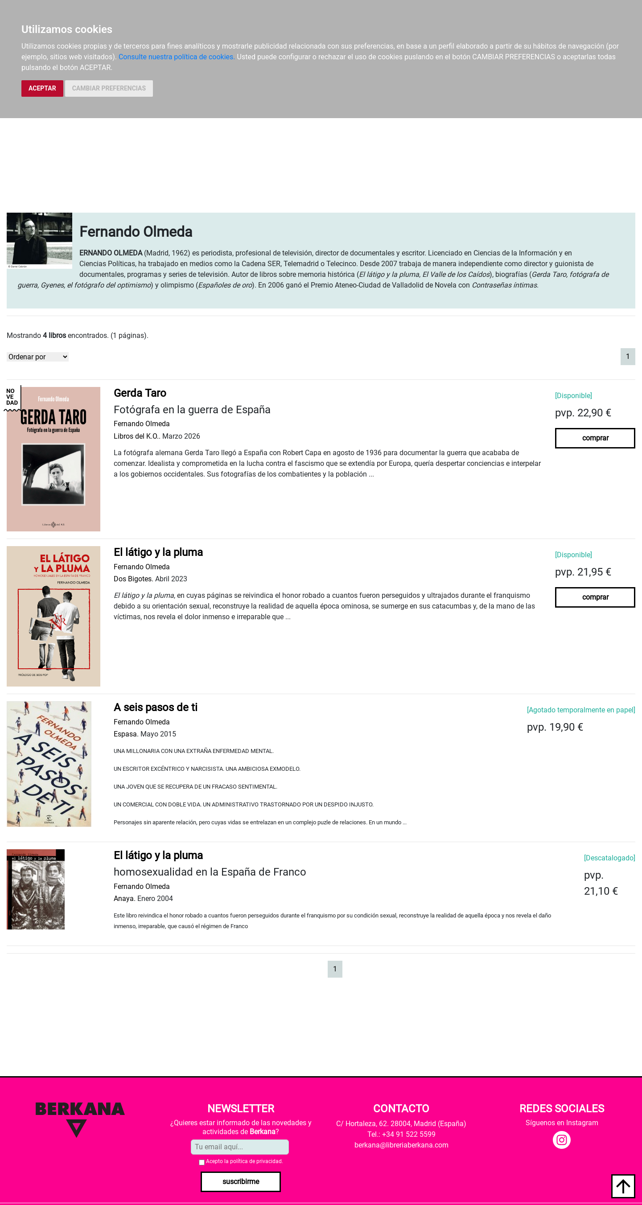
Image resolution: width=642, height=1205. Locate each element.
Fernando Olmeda (142, 423)
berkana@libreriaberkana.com (401, 1145)
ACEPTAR (42, 88)
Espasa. (126, 734)
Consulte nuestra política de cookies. (177, 57)
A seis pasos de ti (156, 707)
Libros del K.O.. (137, 436)
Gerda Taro (140, 393)
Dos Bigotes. (133, 579)
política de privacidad (256, 1161)
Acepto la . (244, 1161)
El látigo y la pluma (158, 552)
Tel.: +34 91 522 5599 (401, 1134)
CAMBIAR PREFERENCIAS (109, 88)
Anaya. (125, 898)
